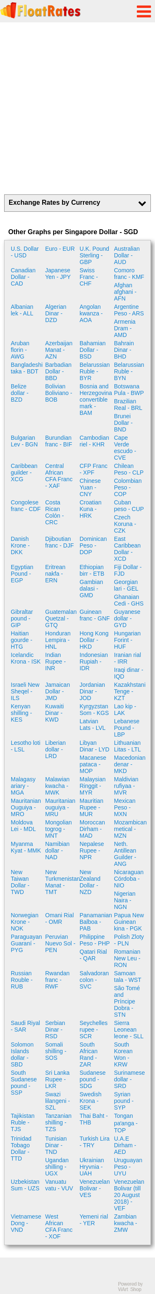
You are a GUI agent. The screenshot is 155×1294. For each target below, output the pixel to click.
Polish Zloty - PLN (129, 940)
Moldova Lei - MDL (23, 825)
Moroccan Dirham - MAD (92, 829)
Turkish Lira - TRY (95, 1142)
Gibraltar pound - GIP (22, 618)
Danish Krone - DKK (20, 545)
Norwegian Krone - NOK (24, 922)
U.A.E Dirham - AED (125, 1145)
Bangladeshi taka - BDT (27, 368)
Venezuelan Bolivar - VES (95, 1188)
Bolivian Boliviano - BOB (58, 393)
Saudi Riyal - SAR (25, 1026)
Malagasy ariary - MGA (23, 786)
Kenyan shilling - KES (21, 713)
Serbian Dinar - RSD (55, 1030)
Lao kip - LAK (125, 709)
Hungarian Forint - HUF (127, 640)
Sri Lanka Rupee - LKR (57, 1079)
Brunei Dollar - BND (123, 423)
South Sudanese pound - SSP (24, 1082)
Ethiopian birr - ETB (92, 570)
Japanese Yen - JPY (58, 273)
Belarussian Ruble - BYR (95, 371)
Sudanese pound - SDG (93, 1079)
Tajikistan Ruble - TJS (23, 1122)
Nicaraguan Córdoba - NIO (129, 879)
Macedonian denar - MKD (129, 764)
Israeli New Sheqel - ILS (25, 691)
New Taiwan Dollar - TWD (20, 882)
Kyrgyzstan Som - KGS (94, 709)
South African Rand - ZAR (89, 1054)
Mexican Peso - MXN (125, 807)
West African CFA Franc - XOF (58, 1226)
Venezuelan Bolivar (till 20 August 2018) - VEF (129, 1195)
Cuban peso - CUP (129, 505)
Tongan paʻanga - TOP (126, 1123)
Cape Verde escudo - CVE (125, 447)
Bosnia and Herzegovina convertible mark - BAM (96, 399)
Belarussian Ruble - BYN (129, 371)
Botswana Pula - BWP (129, 389)
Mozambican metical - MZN (130, 829)
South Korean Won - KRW (123, 1054)
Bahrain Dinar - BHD (124, 350)
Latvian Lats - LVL (93, 724)
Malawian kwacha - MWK (57, 786)
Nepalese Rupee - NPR (92, 850)
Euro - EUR (60, 248)
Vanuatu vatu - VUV (59, 1185)
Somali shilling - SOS (55, 1051)
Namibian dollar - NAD (57, 850)
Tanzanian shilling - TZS (58, 1122)
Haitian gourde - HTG (21, 640)
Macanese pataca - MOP (93, 764)
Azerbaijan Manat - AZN (58, 350)
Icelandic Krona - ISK (26, 658)
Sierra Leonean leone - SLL (129, 1030)
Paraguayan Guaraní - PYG (26, 943)
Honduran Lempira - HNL (58, 640)
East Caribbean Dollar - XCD (127, 549)
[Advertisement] (77, 108)
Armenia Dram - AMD (125, 328)
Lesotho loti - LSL (26, 746)
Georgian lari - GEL (126, 585)
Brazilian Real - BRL (128, 404)
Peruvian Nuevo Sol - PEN (60, 943)
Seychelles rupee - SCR (94, 1030)
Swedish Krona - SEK (91, 1101)
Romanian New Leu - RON (127, 958)
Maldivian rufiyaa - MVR (126, 786)
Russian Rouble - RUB (22, 980)
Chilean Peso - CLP (129, 469)
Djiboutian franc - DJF (59, 542)
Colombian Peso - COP (128, 487)
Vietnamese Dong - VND (26, 1223)
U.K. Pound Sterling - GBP (95, 255)
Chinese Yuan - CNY (90, 487)
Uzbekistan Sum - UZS (25, 1185)
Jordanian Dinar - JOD (92, 691)
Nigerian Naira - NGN (125, 900)
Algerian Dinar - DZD (55, 313)
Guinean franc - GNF (95, 615)
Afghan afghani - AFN (125, 292)
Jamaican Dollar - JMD (57, 691)
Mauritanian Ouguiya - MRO (26, 807)
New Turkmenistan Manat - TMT (61, 882)
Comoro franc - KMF (129, 273)
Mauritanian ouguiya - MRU (60, 807)
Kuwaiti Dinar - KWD (54, 713)
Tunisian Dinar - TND (56, 1145)
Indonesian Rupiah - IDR (94, 661)
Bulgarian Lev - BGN (24, 441)
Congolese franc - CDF (26, 505)
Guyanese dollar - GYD (127, 618)
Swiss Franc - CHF (89, 277)
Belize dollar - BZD (20, 393)
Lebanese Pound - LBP (127, 728)
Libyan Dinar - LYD (95, 746)
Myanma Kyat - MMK (26, 847)
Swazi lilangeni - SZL (57, 1101)
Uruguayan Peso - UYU (128, 1167)
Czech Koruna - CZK (125, 524)
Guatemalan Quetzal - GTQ (60, 618)
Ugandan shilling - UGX (57, 1167)
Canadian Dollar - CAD (23, 277)
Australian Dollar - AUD (127, 255)
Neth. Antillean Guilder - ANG (125, 854)
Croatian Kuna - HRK (91, 509)
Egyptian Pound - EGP (22, 574)
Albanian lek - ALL (22, 310)
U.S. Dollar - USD (25, 252)
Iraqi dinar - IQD (128, 673)
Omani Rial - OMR (59, 918)
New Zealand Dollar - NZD (90, 882)
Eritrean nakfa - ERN (55, 574)
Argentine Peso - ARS (129, 310)
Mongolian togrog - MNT (58, 829)
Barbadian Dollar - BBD (58, 371)
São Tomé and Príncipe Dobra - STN (127, 1001)
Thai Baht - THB (94, 1119)
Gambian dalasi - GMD (91, 589)
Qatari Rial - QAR (93, 955)
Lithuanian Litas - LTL (127, 746)
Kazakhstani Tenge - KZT (129, 691)
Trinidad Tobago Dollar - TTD (21, 1148)
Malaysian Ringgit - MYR (93, 786)
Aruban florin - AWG (20, 350)
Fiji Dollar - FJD (128, 570)
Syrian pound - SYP (124, 1101)
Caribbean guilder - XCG (24, 472)
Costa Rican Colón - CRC (54, 512)
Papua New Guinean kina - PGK (129, 922)
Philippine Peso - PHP (95, 940)
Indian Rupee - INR (55, 661)
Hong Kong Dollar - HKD (94, 640)
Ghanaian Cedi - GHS (129, 600)
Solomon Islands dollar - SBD (22, 1054)
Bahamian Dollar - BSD (93, 350)
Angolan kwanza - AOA (91, 313)
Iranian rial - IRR (127, 658)
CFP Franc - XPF (93, 469)
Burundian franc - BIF (58, 441)
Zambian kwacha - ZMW (125, 1223)
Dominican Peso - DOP (93, 545)
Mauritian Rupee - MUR (92, 807)
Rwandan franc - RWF (57, 980)
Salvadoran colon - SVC (94, 980)
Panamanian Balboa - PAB (96, 922)
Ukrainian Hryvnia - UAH (92, 1167)
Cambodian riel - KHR (95, 441)
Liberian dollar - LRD (55, 749)
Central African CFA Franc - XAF (58, 476)
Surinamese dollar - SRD (129, 1079)
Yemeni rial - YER (94, 1219)
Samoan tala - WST (127, 976)
